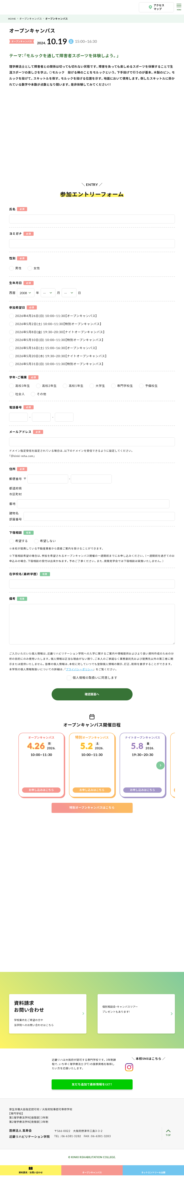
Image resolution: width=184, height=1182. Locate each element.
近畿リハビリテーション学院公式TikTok (142, 1074)
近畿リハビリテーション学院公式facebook (168, 1074)
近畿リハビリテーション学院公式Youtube (155, 1074)
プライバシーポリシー (80, 669)
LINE (9, 1164)
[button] (160, 765)
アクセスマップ (159, 7)
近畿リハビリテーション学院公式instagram (129, 1074)
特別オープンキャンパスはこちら (92, 807)
